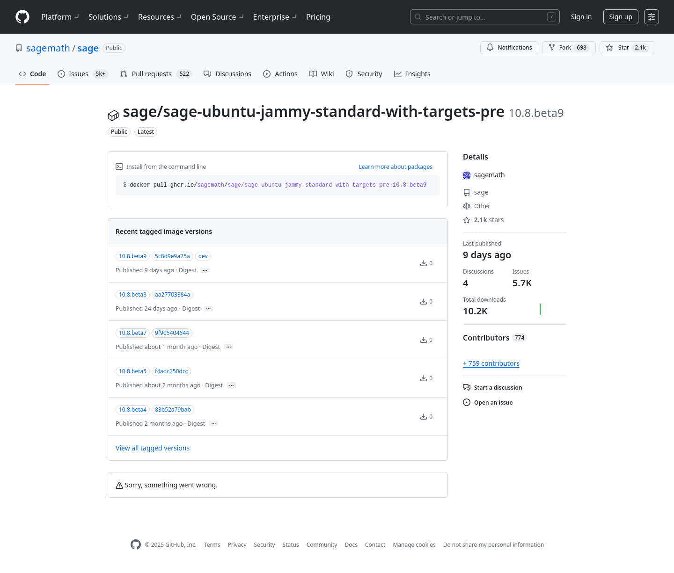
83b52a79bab (173, 409)
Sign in (581, 16)
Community (322, 545)
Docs (351, 545)
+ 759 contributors (491, 363)
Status (291, 545)
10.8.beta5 (133, 371)
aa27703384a (172, 294)
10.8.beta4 (133, 409)
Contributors (495, 338)
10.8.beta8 (133, 294)
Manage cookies (414, 545)
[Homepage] (22, 17)
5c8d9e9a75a (172, 256)
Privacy (237, 545)
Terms (212, 545)
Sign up (620, 16)
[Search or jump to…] (484, 17)
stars (483, 219)
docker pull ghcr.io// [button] (274, 185)
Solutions (109, 17)
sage (88, 48)
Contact (375, 545)
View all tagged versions (153, 447)
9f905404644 (172, 333)
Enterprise (276, 17)
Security (264, 545)
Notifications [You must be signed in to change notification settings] (509, 47)
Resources (160, 17)
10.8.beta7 (133, 333)
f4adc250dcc (171, 371)
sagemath (48, 48)
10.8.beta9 (133, 256)
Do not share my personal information (493, 545)
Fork (569, 47)
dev (203, 256)
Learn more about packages (395, 167)
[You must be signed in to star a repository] (627, 47)
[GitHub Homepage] (135, 545)
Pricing (318, 17)
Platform (61, 17)
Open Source (218, 17)
